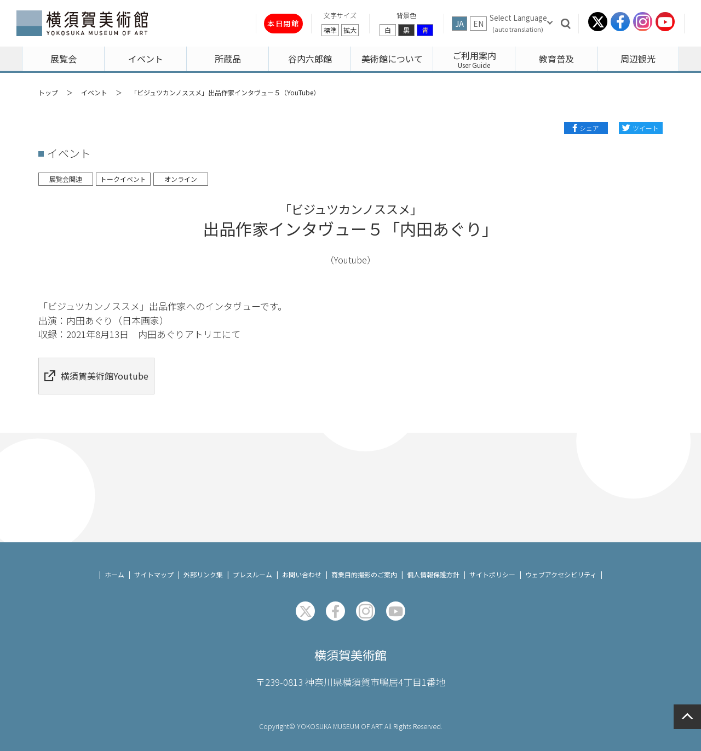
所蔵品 (228, 58)
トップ (48, 92)
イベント (94, 92)
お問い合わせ (301, 562)
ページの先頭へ (687, 716)
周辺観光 (638, 58)
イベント (145, 58)
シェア (589, 128)
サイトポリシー (492, 562)
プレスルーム (252, 562)
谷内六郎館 (310, 58)
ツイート (646, 128)
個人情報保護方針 (433, 562)
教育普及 (556, 58)
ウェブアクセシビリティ (560, 562)
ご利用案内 (474, 55)
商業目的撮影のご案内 (364, 562)
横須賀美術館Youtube (107, 370)
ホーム (114, 562)
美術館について (392, 58)
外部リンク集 (203, 562)
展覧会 (63, 58)
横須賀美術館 (350, 644)
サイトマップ (154, 562)
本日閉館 (262, 23)
